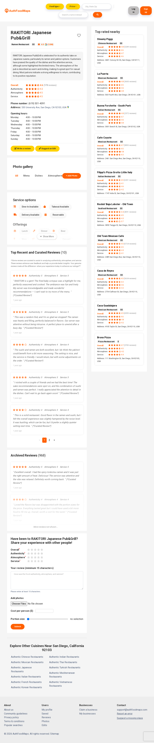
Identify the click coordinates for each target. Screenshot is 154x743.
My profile (47, 709)
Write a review (22, 148)
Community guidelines (15, 713)
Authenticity (18, 553)
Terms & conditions (14, 721)
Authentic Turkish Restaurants (64, 667)
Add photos (17, 598)
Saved (45, 713)
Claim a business (88, 709)
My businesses (87, 713)
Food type (54, 6)
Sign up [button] (146, 10)
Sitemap (54, 733)
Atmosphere (55, 175)
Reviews (46, 717)
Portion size (18, 619)
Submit (17, 626)
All (16, 175)
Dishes (39, 175)
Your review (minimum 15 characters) (32, 568)
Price (72, 6)
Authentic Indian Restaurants (64, 656)
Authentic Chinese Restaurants (27, 656)
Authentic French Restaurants (26, 682)
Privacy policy (11, 717)
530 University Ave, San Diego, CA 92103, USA (45, 107)
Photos (45, 721)
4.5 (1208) (45, 44)
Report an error (124, 713)
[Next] (54, 440)
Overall (15, 549)
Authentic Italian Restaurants (26, 676)
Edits (44, 725)
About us (8, 709)
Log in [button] (133, 10)
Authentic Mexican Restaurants (27, 662)
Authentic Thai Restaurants (63, 662)
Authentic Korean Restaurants (26, 687)
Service (15, 561)
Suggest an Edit (47, 148)
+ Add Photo (71, 176)
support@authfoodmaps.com (132, 709)
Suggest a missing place (130, 718)
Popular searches (13, 725)
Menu (26, 175)
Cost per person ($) (22, 610)
